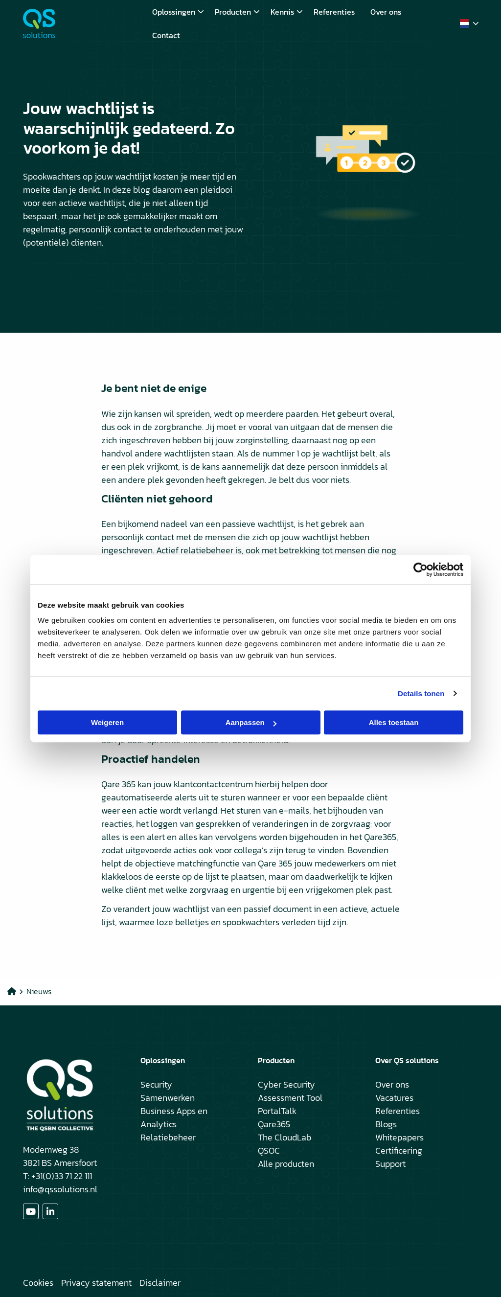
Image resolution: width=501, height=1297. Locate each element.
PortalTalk (277, 1110)
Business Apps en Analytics (173, 1117)
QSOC (269, 1150)
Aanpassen (251, 722)
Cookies (38, 1282)
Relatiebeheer (168, 1137)
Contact (166, 35)
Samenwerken (167, 1097)
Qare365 (274, 1124)
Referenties (334, 12)
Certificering (398, 1150)
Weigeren (107, 722)
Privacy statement (96, 1282)
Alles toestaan (394, 722)
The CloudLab (284, 1137)
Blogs (386, 1124)
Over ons (385, 12)
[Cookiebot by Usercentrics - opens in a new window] (420, 569)
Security (156, 1084)
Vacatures (394, 1097)
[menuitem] (175, 11)
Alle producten (286, 1163)
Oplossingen (178, 12)
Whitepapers (399, 1137)
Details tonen (421, 693)
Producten (237, 12)
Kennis (287, 12)
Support (390, 1163)
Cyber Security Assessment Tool (290, 1091)
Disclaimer (160, 1282)
